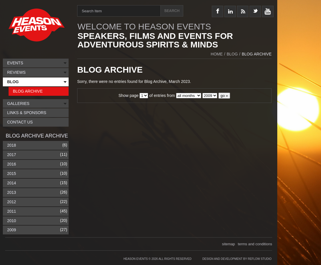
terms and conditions (255, 244)
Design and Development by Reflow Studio (237, 258)
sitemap (228, 244)
